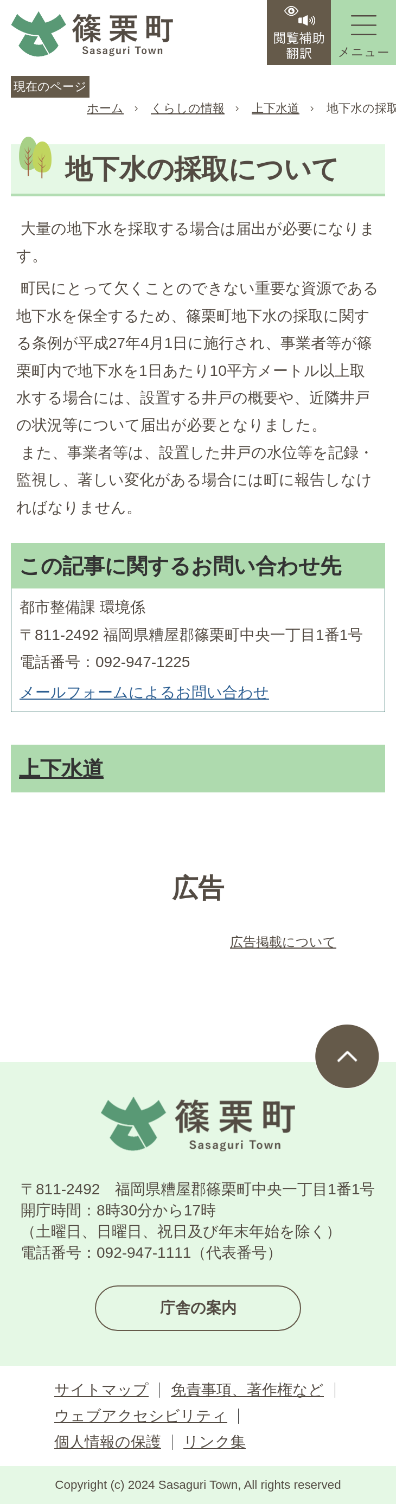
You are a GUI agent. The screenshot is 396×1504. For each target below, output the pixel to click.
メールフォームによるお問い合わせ (144, 692)
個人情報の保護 (107, 1441)
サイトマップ (101, 1389)
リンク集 (214, 1441)
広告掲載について (283, 942)
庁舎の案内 (198, 1308)
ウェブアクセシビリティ (140, 1415)
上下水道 (275, 108)
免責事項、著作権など (247, 1389)
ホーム (105, 108)
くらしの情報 (188, 108)
